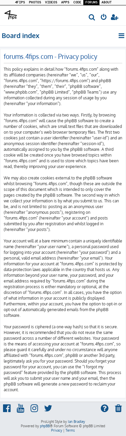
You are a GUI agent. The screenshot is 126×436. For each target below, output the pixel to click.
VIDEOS (51, 2)
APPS (65, 2)
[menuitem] (92, 18)
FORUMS (91, 2)
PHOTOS (35, 2)
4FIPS (20, 2)
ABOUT (106, 2)
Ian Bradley (76, 422)
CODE (77, 2)
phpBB (45, 426)
